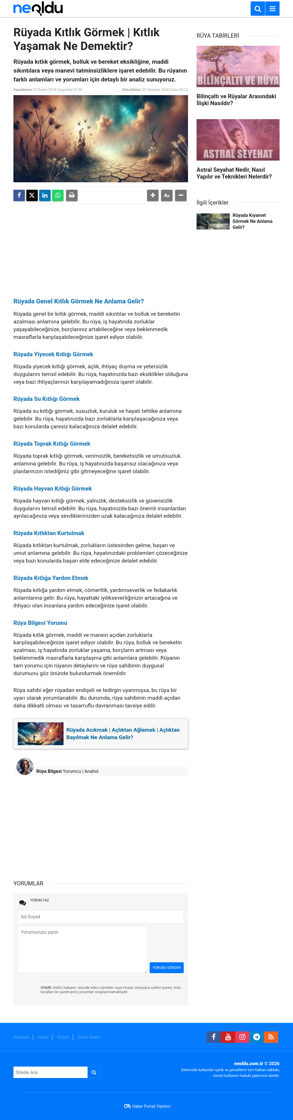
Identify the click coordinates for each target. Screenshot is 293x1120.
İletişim (63, 1037)
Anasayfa (21, 1037)
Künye (43, 1037)
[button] (153, 195)
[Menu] (272, 8)
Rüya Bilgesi (49, 771)
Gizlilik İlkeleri (89, 1037)
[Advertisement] (100, 249)
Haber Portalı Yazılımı (151, 1106)
